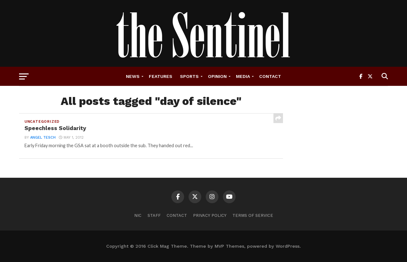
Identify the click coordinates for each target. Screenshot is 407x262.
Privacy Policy (209, 215)
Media (243, 76)
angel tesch (43, 137)
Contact (270, 76)
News (133, 76)
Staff (154, 215)
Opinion (217, 76)
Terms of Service (252, 215)
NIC (137, 215)
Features (160, 76)
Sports (189, 76)
